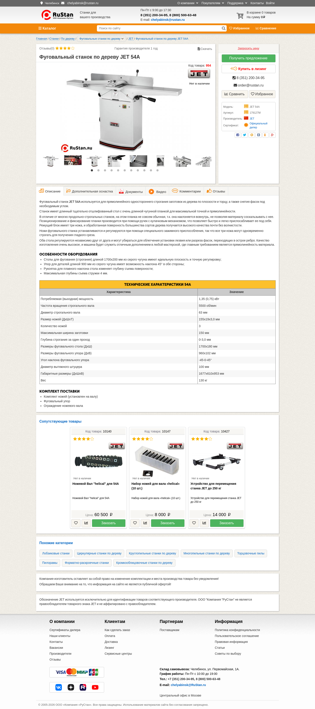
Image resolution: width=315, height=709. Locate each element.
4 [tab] (112, 171)
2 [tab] (99, 171)
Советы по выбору (228, 653)
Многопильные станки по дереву (207, 553)
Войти (270, 3)
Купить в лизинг (248, 69)
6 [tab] (126, 171)
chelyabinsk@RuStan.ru (188, 685)
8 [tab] (139, 171)
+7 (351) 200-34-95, (181, 679)
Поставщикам (169, 630)
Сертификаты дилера (64, 630)
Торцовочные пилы (250, 553)
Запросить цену (248, 48)
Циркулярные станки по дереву (99, 553)
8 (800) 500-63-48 (182, 15)
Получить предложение (248, 58)
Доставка (111, 642)
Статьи (220, 647)
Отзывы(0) (46, 48)
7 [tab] (132, 171)
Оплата (110, 636)
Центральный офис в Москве (180, 695)
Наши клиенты (59, 636)
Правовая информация (231, 642)
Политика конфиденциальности (237, 630)
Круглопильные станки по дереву (152, 553)
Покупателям (212, 3)
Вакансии (56, 647)
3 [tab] (106, 171)
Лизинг (109, 647)
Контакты (257, 3)
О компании (187, 3)
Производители (60, 653)
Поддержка (237, 3)
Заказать (108, 523)
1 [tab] (93, 171)
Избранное (239, 28)
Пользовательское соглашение (237, 636)
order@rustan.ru (249, 85)
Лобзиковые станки (56, 553)
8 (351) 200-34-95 (154, 15)
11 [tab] (158, 171)
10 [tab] (152, 171)
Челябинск (52, 3)
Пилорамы (49, 562)
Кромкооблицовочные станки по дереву (144, 562)
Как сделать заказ (117, 630)
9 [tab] (145, 171)
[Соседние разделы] (122, 38)
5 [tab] (119, 171)
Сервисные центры (118, 653)
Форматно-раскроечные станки (87, 562)
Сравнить (234, 94)
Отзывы (55, 659)
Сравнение (266, 28)
